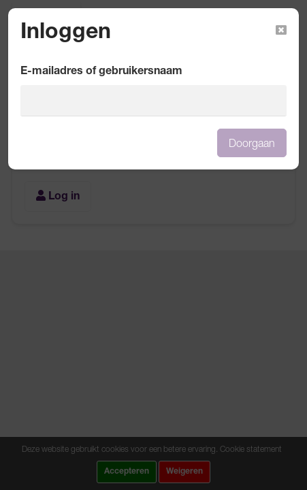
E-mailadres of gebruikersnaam (101, 72)
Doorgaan (252, 143)
